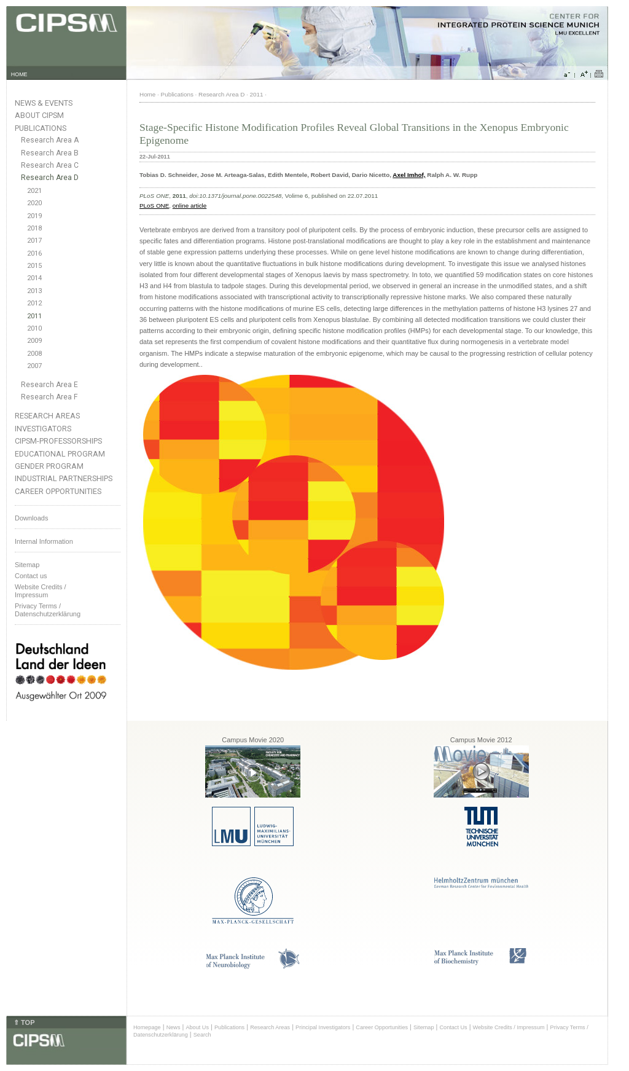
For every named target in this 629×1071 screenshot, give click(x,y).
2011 (34, 316)
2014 (34, 278)
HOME (19, 74)
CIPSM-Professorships (58, 440)
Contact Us (453, 1027)
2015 (34, 266)
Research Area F (49, 397)
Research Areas (47, 415)
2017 (34, 241)
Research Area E (49, 384)
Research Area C (50, 165)
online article (189, 205)
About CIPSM (39, 115)
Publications (40, 128)
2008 (34, 354)
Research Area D (50, 177)
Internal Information (44, 541)
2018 (34, 228)
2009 (34, 341)
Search (202, 1035)
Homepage (147, 1027)
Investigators (43, 428)
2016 (34, 253)
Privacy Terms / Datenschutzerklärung (47, 610)
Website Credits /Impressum (40, 590)
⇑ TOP (24, 1022)
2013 (34, 291)
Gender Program (49, 466)
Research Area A (50, 140)
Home (147, 94)
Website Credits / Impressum (509, 1027)
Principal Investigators (322, 1027)
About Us (197, 1027)
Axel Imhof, (409, 174)
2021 (34, 191)
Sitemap (27, 564)
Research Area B (50, 153)
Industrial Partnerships (63, 478)
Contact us (31, 575)
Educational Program (60, 453)
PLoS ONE (154, 205)
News (173, 1027)
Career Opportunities (58, 491)
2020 (34, 203)
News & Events (43, 103)
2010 (34, 328)
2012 (34, 303)
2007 (34, 366)
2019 (34, 216)
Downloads (31, 518)
